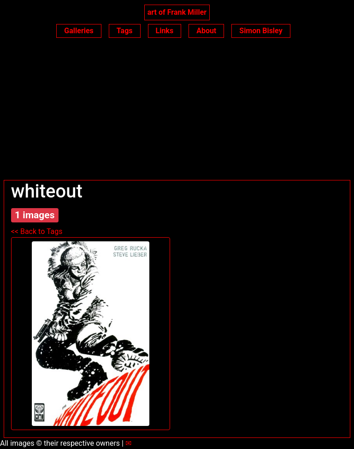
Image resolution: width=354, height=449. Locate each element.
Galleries (79, 30)
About (206, 30)
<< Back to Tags (37, 231)
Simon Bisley (260, 30)
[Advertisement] (177, 110)
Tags (125, 30)
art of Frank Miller (177, 12)
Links (165, 30)
